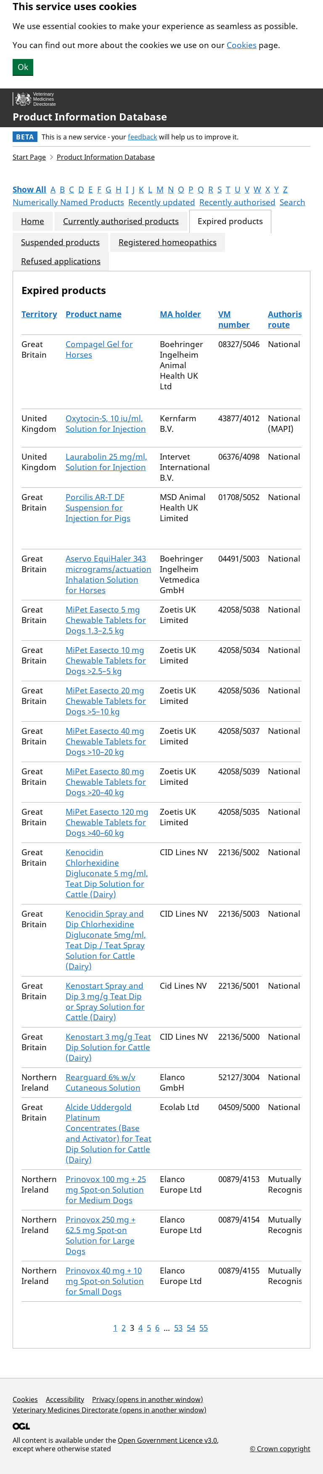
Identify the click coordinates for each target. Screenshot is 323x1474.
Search (292, 202)
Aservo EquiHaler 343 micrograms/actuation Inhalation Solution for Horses (108, 574)
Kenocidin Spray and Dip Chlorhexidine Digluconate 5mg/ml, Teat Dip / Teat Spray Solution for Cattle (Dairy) (106, 940)
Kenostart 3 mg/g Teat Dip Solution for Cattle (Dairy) (108, 1047)
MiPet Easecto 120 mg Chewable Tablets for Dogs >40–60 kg (107, 822)
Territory (39, 314)
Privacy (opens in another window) (147, 1399)
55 (203, 1327)
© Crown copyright (280, 1448)
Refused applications (61, 261)
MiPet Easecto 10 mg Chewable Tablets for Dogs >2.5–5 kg (106, 661)
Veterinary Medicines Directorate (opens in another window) (110, 1410)
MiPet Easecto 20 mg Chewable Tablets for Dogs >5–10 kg (106, 701)
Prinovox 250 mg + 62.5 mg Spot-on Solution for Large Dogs (100, 1235)
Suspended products (60, 242)
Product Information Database (90, 116)
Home (32, 221)
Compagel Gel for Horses (99, 349)
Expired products (230, 221)
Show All (29, 189)
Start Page (29, 157)
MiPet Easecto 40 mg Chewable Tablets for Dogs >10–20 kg (106, 741)
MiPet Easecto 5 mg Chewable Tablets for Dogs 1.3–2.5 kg (106, 620)
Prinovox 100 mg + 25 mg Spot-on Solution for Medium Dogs (106, 1190)
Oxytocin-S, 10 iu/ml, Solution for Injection (106, 423)
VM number (234, 319)
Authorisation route (295, 319)
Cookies (242, 45)
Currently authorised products (121, 221)
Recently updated (161, 202)
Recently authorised (237, 202)
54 (191, 1327)
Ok (23, 67)
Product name (94, 314)
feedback (142, 137)
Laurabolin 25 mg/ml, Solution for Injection (106, 462)
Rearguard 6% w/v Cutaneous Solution (103, 1082)
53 (178, 1327)
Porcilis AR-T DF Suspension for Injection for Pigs (98, 508)
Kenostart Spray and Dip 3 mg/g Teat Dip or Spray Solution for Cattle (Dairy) (105, 1001)
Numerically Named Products (68, 202)
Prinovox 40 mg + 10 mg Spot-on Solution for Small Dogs (105, 1281)
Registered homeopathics (168, 242)
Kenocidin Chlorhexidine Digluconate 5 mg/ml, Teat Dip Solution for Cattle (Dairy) (107, 873)
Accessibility (65, 1399)
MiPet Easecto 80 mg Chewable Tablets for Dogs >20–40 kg (106, 782)
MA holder (180, 314)
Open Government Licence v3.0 (167, 1440)
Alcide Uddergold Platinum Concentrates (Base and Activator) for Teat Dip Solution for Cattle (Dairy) (108, 1133)
